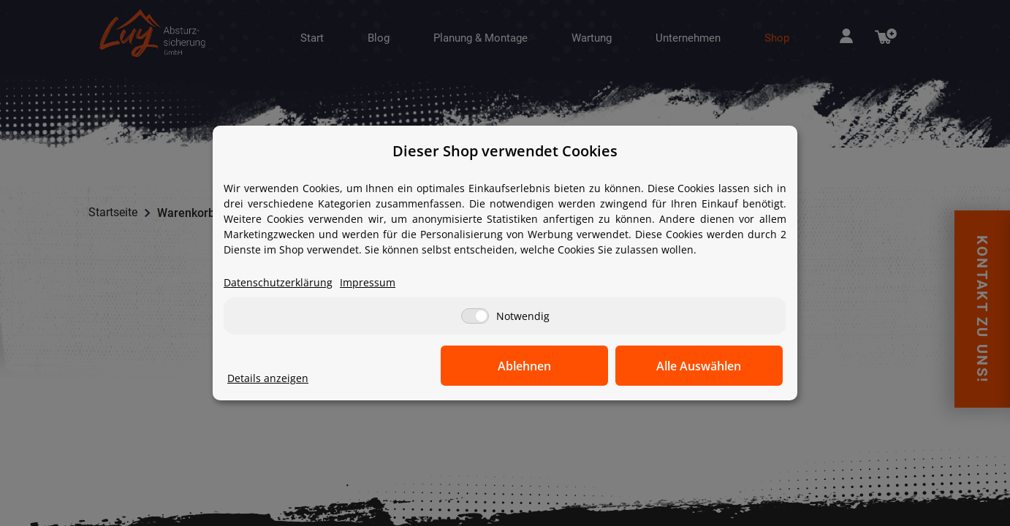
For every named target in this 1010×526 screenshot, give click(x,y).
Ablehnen (556, 366)
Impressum (367, 283)
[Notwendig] (475, 316)
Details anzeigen (267, 379)
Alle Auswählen (709, 366)
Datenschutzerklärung (278, 283)
